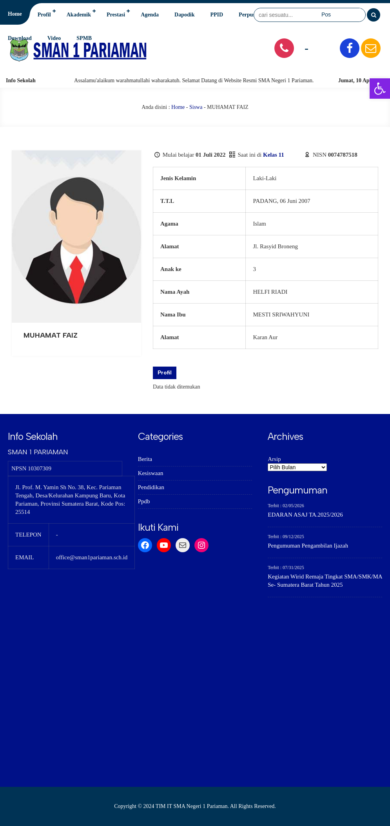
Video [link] (54, 38)
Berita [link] (145, 459)
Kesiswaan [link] (150, 473)
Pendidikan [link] (151, 487)
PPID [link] (216, 15)
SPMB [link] (84, 38)
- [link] (306, 48)
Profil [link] (44, 15)
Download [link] (20, 38)
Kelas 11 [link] (273, 155)
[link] (380, 88)
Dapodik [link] (184, 15)
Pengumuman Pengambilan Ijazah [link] (308, 545)
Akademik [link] (79, 15)
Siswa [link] (195, 107)
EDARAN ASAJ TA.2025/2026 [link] (305, 515)
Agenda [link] (150, 15)
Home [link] (15, 14)
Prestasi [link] (116, 15)
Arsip (274, 459)
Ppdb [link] (144, 501)
